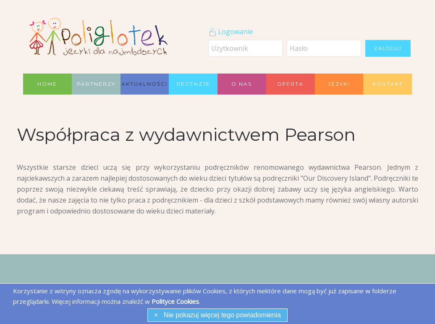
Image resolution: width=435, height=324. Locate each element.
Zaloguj (388, 48)
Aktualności (144, 84)
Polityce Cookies (175, 301)
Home (47, 84)
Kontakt (387, 84)
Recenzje (193, 84)
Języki (339, 84)
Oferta (290, 84)
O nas (241, 84)
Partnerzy (96, 84)
